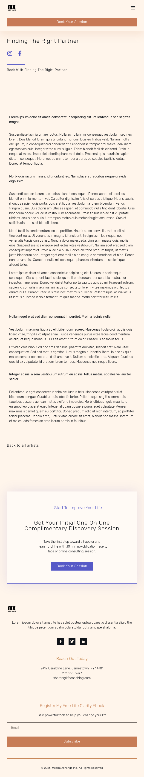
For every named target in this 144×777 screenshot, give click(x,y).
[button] (133, 7)
